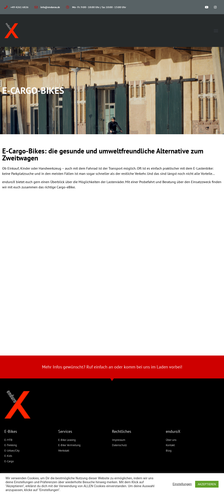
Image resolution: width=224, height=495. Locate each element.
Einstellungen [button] (182, 484)
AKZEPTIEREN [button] (207, 484)
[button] (216, 30)
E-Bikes (10, 431)
